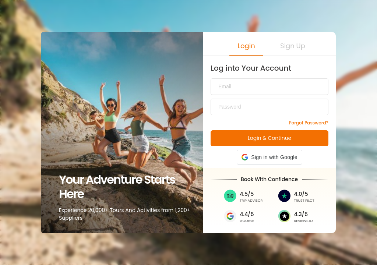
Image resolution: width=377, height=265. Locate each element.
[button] (246, 47)
